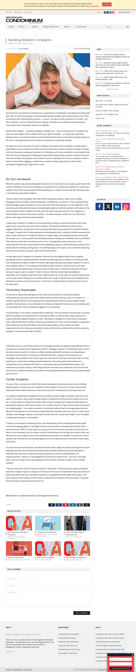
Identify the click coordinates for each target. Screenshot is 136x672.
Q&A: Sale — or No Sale (22, 12)
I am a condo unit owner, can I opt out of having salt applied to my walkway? (112, 134)
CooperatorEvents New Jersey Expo (108, 642)
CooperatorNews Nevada (67, 638)
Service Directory (51, 27)
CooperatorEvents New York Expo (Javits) (110, 638)
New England (124, 12)
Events (35, 27)
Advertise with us (17, 669)
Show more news (113, 89)
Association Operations (82, 49)
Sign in (99, 12)
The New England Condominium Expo (109, 646)
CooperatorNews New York (67, 646)
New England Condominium (67, 653)
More (66, 27)
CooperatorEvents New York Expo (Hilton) (110, 634)
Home (10, 27)
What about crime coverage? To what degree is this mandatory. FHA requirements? (112, 172)
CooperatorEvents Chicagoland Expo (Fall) (110, 649)
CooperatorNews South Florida (69, 649)
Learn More (94, 6)
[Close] (107, 4)
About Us (8, 669)
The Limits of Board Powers (118, 177)
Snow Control (112, 131)
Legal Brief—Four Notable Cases (107, 114)
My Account (81, 27)
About (8, 627)
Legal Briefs (115, 154)
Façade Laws (100, 118)
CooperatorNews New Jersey (68, 642)
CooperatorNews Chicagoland (68, 634)
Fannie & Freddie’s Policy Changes (107, 111)
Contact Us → (11, 651)
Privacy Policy (28, 669)
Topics (21, 27)
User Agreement (103, 669)
